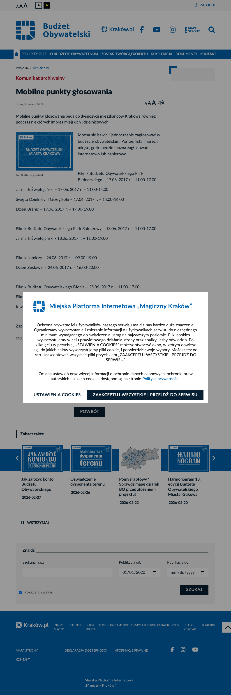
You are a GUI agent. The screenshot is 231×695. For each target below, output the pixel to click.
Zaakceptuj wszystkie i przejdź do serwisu (145, 395)
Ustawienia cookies (57, 395)
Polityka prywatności (160, 379)
